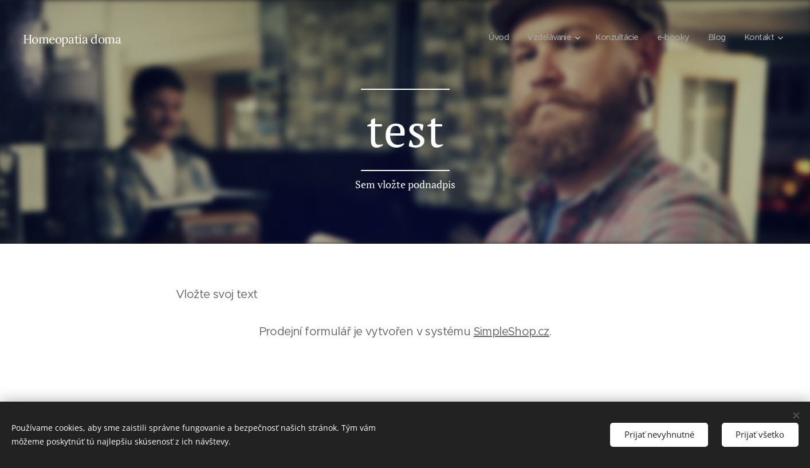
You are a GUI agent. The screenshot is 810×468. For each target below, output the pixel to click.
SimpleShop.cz (511, 331)
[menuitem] (489, 37)
